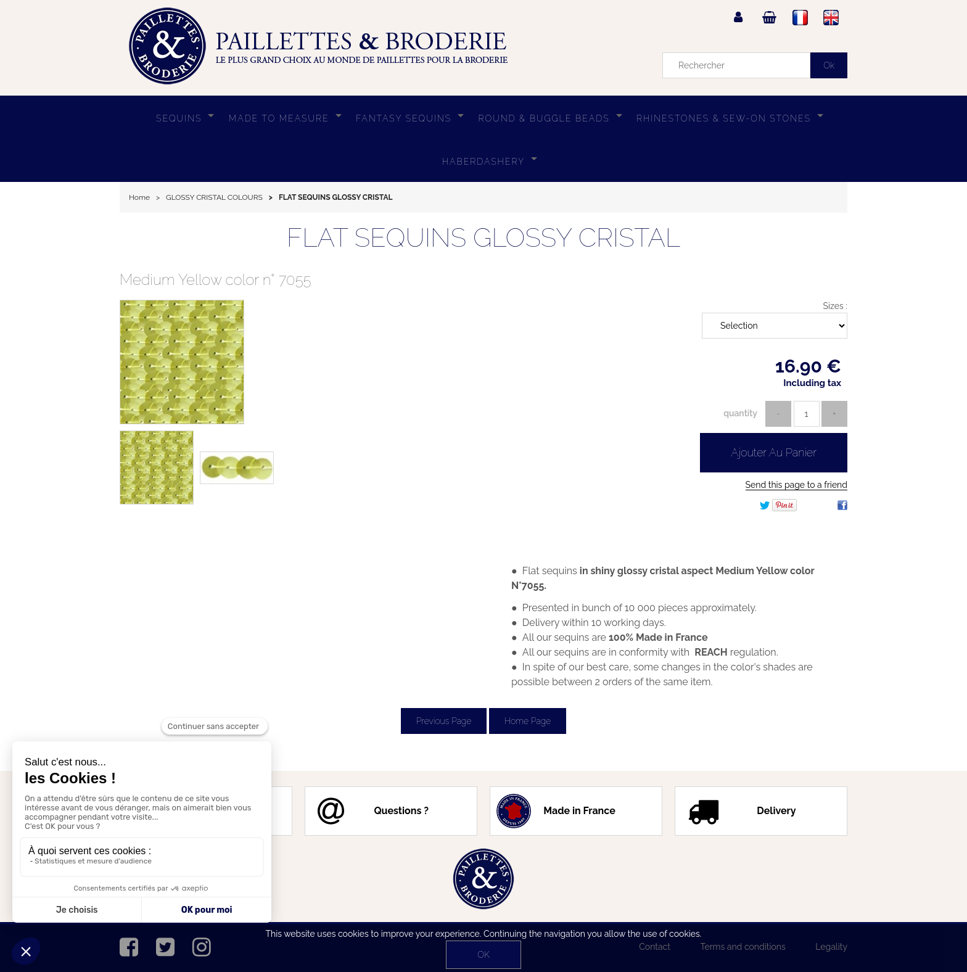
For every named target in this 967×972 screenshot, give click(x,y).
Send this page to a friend (796, 485)
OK (483, 955)
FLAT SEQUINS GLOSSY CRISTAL (483, 238)
